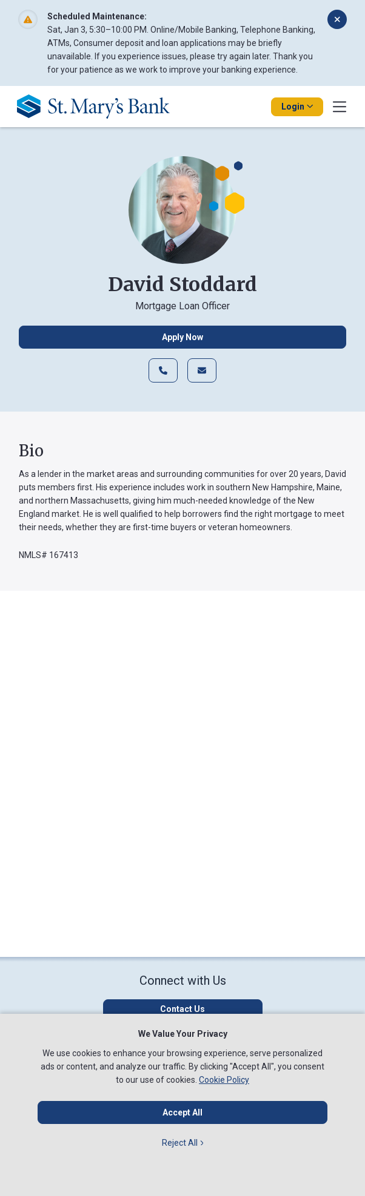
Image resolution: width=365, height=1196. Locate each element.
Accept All (182, 1112)
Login (297, 106)
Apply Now (182, 337)
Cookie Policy (224, 1080)
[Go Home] (97, 106)
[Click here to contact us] (183, 1009)
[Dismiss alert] (337, 19)
